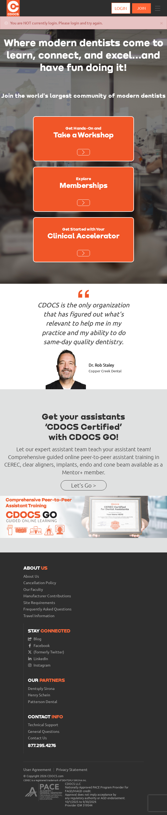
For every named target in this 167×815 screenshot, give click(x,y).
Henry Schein (39, 695)
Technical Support (43, 724)
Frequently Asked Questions (47, 609)
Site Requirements (39, 602)
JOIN (141, 8)
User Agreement (37, 769)
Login (121, 8)
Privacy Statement (72, 769)
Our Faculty (33, 589)
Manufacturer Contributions (47, 596)
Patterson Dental (42, 701)
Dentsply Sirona (41, 688)
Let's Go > (83, 485)
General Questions (43, 731)
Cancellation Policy (39, 582)
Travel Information (39, 615)
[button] (157, 8)
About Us (31, 576)
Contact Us (37, 738)
